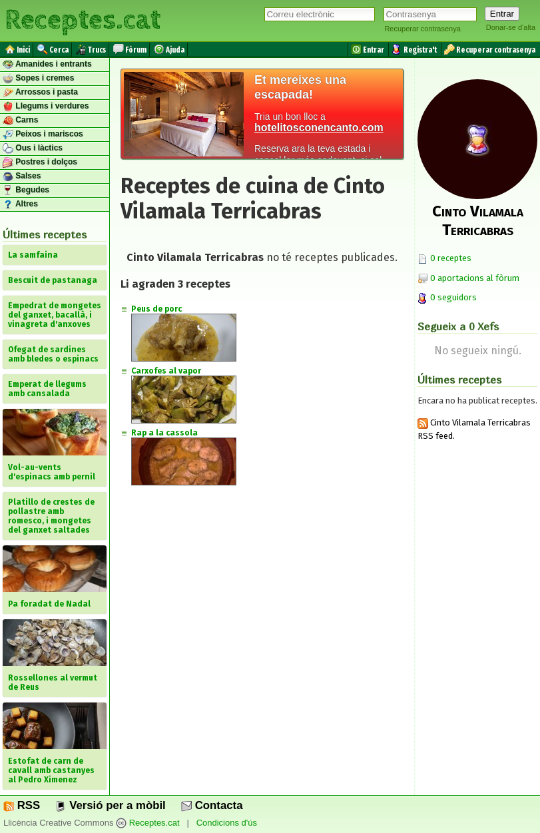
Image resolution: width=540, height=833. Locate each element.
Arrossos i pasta (40, 92)
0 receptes (444, 258)
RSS (21, 805)
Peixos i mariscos (43, 134)
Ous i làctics (33, 148)
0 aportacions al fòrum (474, 278)
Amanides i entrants (47, 64)
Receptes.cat (82, 20)
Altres (20, 204)
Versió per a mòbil (110, 805)
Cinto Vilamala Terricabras (477, 220)
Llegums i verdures (46, 106)
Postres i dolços (40, 162)
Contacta (211, 805)
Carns (20, 120)
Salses (22, 176)
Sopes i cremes (38, 78)
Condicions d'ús (226, 823)
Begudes (26, 190)
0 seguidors (447, 297)
